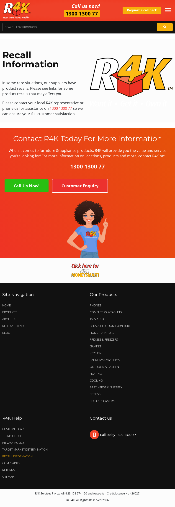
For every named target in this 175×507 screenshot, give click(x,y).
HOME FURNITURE (102, 333)
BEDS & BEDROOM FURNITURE (111, 326)
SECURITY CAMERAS (103, 401)
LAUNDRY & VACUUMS (106, 360)
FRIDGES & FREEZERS (104, 339)
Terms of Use (12, 436)
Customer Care (13, 429)
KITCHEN (95, 353)
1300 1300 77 (82, 13)
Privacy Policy (13, 443)
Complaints (11, 463)
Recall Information (17, 456)
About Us (9, 319)
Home (6, 305)
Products (9, 312)
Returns (8, 470)
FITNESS (95, 394)
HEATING (96, 374)
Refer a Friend (13, 326)
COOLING (96, 380)
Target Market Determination (25, 449)
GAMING (95, 346)
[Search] (165, 27)
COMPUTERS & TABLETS (107, 312)
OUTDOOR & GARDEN (105, 366)
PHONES (96, 305)
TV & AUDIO (99, 319)
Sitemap (8, 477)
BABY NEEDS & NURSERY (106, 387)
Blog (6, 333)
